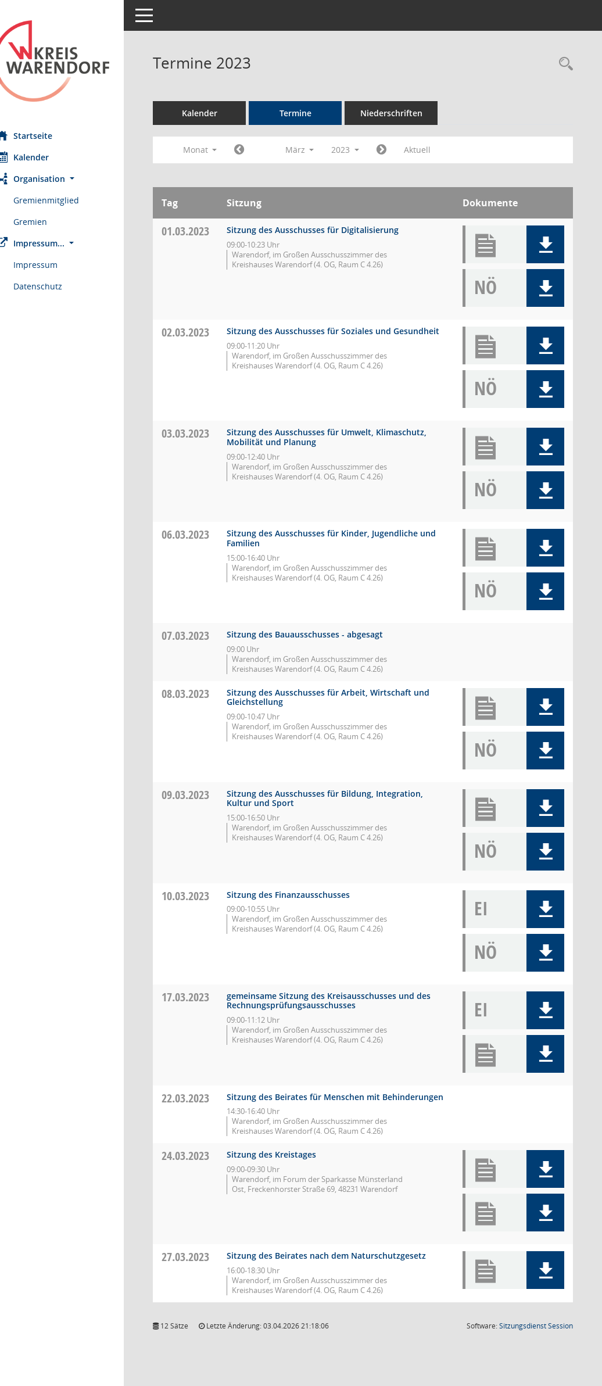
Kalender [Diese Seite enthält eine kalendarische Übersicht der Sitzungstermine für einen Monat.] (43, 157)
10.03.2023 (207, 896)
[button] (72, 178)
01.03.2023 (207, 231)
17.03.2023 (207, 997)
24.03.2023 (207, 1165)
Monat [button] (221, 149)
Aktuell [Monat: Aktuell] (438, 149)
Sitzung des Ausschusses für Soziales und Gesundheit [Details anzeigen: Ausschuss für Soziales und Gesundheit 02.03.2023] (330, 335)
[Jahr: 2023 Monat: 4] (403, 149)
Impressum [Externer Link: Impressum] (57, 264)
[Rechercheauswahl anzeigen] (563, 64)
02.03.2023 (207, 332)
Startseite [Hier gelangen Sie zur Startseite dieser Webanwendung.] (45, 135)
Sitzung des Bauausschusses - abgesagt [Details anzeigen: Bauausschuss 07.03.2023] (326, 634)
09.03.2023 (207, 795)
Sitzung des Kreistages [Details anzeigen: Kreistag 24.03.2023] (293, 1164)
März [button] (320, 149)
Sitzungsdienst (536, 1345)
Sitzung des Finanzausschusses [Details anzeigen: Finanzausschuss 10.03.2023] (309, 894)
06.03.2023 (207, 534)
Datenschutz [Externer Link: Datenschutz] (59, 286)
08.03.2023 (207, 693)
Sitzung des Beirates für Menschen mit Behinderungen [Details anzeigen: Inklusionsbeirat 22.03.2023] (325, 1101)
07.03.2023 (207, 635)
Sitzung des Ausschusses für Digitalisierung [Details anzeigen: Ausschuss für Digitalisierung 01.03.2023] (334, 229)
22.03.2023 (207, 1098)
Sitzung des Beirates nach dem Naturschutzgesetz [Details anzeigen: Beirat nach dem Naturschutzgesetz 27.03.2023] (309, 1270)
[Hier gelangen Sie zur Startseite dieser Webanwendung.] (72, 61)
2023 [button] (367, 149)
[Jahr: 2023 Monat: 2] (260, 149)
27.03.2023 (207, 1266)
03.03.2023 (207, 433)
